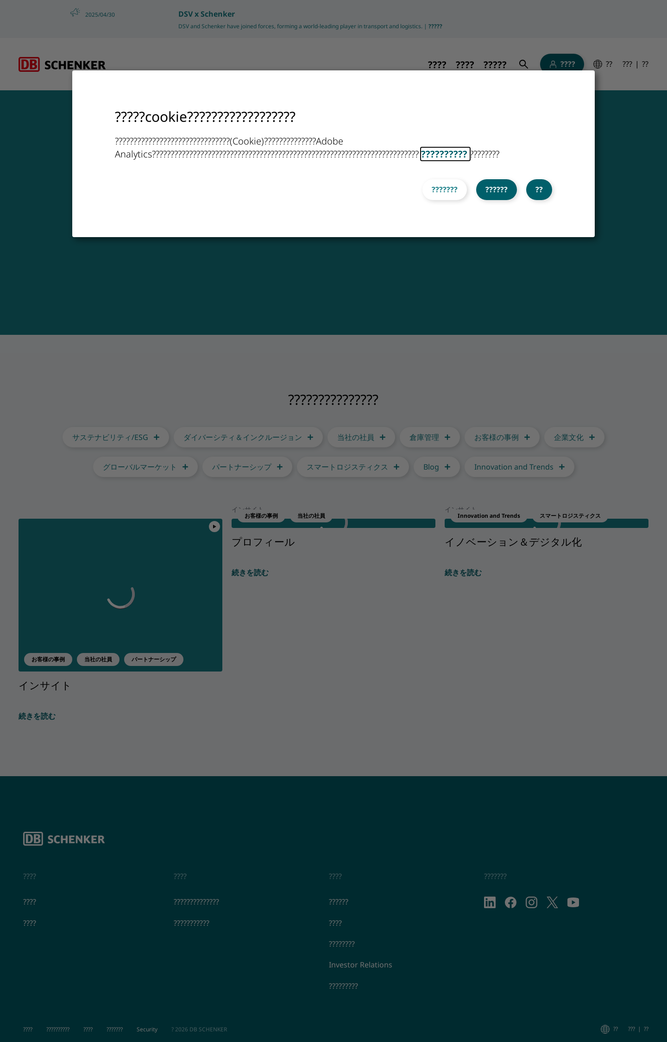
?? (539, 189)
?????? (496, 189)
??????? (445, 189)
